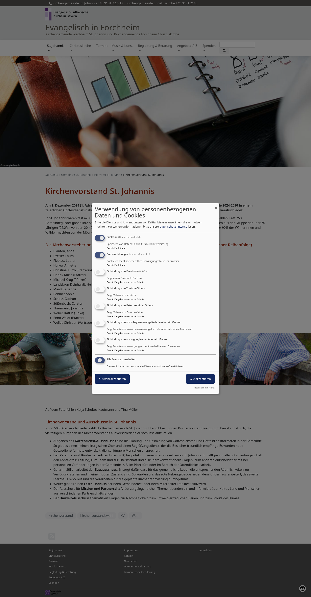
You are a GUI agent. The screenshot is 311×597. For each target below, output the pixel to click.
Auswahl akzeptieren (112, 379)
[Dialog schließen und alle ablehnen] (216, 205)
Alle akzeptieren (200, 379)
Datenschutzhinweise (173, 226)
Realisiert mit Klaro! (204, 387)
